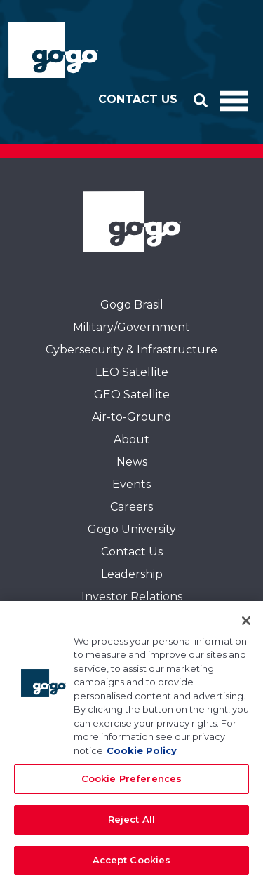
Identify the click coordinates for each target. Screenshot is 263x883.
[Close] (246, 624)
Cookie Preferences (131, 782)
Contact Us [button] (137, 99)
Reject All (131, 822)
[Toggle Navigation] (234, 99)
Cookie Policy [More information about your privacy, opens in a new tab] (142, 754)
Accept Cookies (132, 863)
